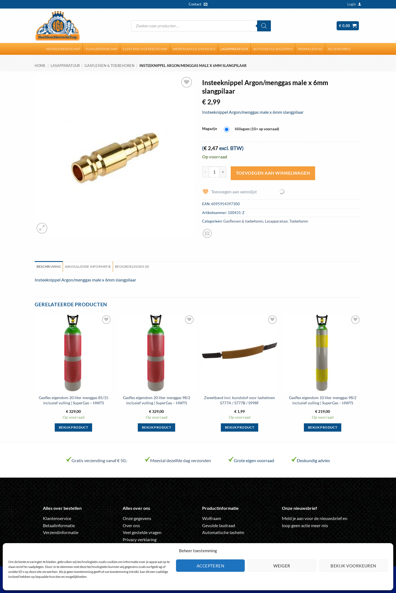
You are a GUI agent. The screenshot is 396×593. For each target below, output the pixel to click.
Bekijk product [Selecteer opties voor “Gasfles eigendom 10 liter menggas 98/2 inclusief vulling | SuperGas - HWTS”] (322, 427)
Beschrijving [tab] (49, 266)
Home (40, 65)
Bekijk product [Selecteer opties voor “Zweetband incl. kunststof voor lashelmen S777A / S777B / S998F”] (239, 427)
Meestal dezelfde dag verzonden (180, 460)
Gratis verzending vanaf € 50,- (100, 460)
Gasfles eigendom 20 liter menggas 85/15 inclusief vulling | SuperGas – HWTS (73, 400)
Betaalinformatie (59, 525)
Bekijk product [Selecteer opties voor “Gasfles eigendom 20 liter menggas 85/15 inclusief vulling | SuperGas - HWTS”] (73, 427)
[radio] (252, 129)
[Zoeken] (264, 25)
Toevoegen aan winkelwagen (273, 172)
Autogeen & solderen (273, 49)
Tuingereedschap (101, 49)
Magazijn (209, 129)
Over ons (131, 525)
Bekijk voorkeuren (353, 565)
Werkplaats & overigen (194, 49)
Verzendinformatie (60, 532)
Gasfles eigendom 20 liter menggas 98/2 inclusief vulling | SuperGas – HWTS (156, 400)
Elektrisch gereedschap (145, 49)
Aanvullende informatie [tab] (88, 266)
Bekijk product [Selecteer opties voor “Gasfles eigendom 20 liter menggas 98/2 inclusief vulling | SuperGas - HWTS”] (156, 427)
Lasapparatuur (234, 49)
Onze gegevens (137, 518)
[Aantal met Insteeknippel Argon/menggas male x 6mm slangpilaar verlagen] (205, 171)
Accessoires (339, 49)
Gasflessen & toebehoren (109, 65)
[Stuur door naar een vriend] (207, 233)
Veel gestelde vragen (142, 532)
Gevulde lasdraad (218, 525)
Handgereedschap (63, 49)
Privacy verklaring (139, 539)
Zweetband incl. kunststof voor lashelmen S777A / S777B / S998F (239, 400)
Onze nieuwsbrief (299, 508)
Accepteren (210, 565)
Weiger (281, 565)
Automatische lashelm (223, 532)
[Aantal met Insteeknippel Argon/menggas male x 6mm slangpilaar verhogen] (223, 171)
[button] (351, 4)
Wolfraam (211, 518)
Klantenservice (57, 518)
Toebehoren (298, 221)
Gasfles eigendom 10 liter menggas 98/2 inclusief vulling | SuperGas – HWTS (322, 400)
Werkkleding (310, 49)
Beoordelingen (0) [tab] (132, 266)
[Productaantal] (214, 171)
